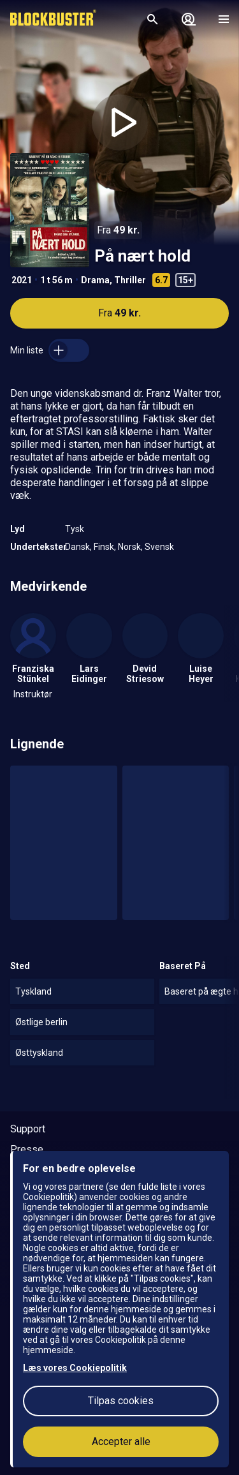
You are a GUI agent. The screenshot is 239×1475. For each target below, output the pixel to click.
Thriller (130, 280)
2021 (21, 280)
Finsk (104, 547)
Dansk (77, 547)
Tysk (74, 529)
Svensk (159, 547)
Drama (95, 280)
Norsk (129, 547)
